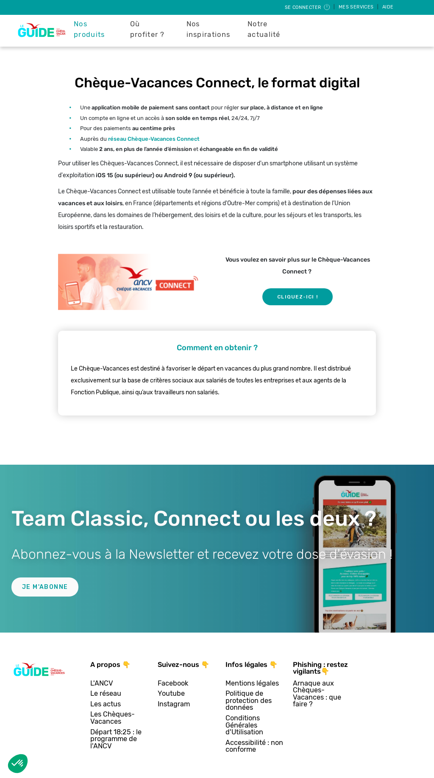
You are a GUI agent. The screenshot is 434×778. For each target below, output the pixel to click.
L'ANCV (101, 683)
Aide (388, 7)
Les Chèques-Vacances (112, 718)
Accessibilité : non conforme (254, 746)
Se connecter (308, 7)
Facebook (173, 683)
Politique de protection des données (248, 700)
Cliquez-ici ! (297, 297)
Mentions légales (252, 683)
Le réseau (105, 693)
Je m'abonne (45, 587)
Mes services (357, 7)
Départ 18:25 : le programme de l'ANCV (116, 739)
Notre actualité (264, 29)
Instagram (174, 704)
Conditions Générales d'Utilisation (244, 725)
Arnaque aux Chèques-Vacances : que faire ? (317, 694)
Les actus (105, 704)
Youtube (171, 693)
